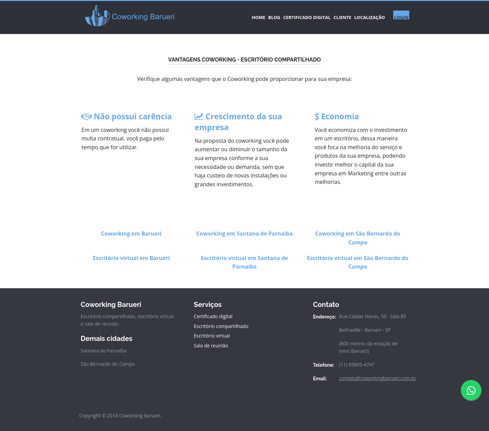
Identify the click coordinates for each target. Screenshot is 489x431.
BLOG (241, 15)
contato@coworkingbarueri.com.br (377, 373)
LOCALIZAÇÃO (360, 15)
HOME (217, 15)
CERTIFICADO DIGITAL (281, 15)
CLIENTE (325, 15)
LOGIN (399, 15)
